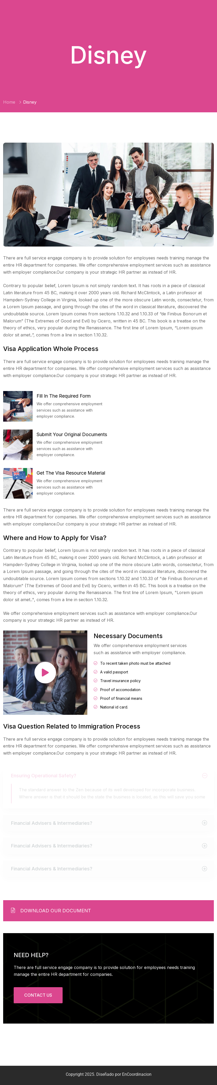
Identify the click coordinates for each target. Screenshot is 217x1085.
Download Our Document (51, 910)
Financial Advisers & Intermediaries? (51, 824)
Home (9, 102)
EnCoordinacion (137, 1074)
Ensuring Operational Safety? (43, 776)
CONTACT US (38, 995)
